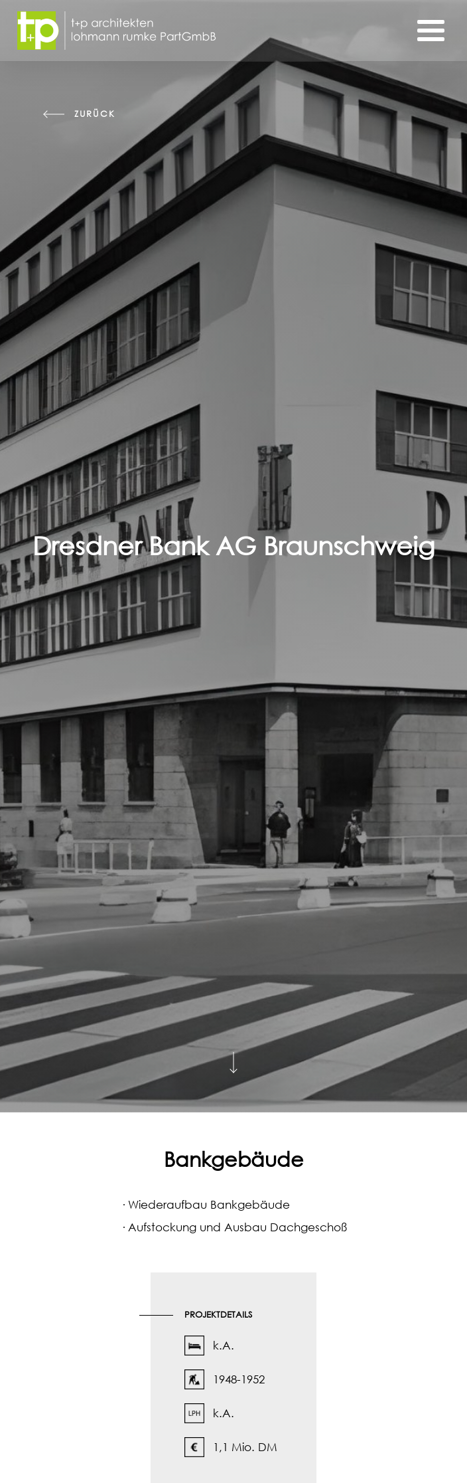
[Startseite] (116, 30)
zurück (94, 114)
